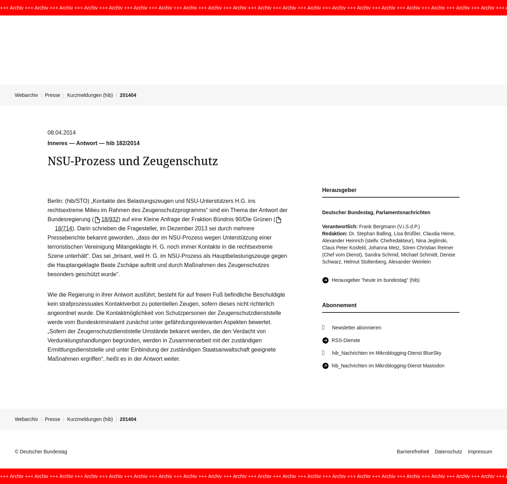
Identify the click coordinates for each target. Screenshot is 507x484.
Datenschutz (448, 451)
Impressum (480, 451)
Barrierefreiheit (413, 451)
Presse (53, 95)
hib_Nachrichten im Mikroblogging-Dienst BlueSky (386, 353)
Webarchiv (26, 95)
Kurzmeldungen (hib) (90, 95)
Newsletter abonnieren (356, 327)
